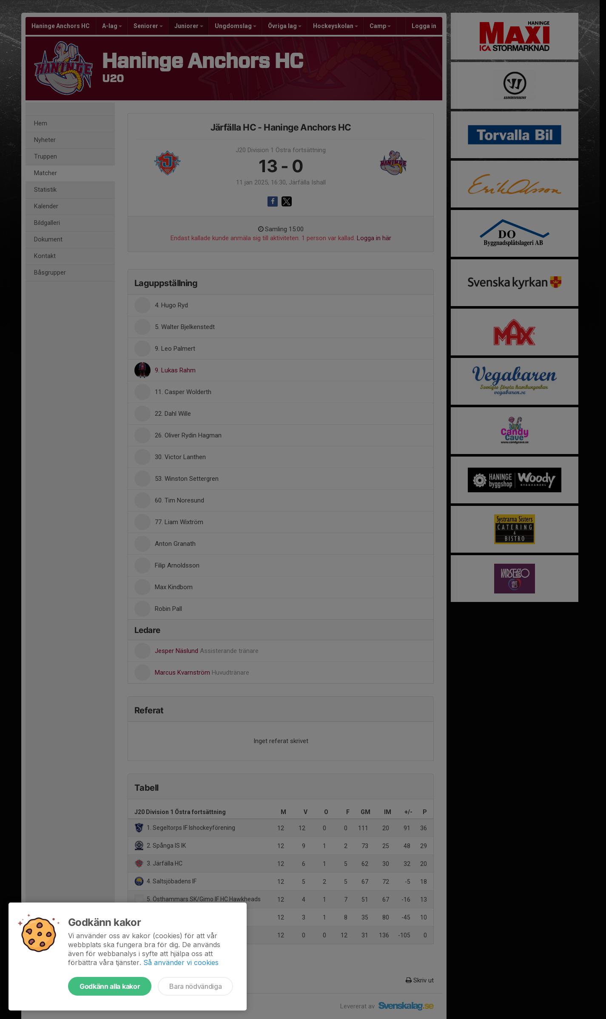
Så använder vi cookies (181, 962)
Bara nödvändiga (195, 986)
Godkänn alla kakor (110, 986)
